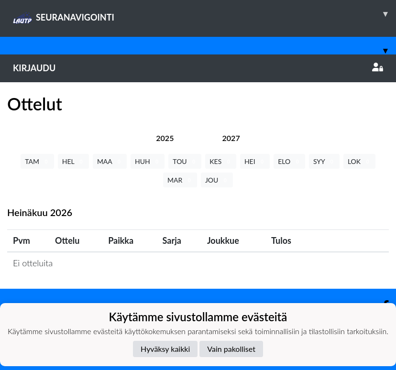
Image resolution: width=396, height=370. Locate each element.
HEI (254, 161)
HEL (73, 161)
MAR (180, 180)
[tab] (164, 138)
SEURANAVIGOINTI (204, 14)
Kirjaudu (198, 68)
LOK (359, 161)
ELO (289, 161)
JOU (217, 180)
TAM (37, 161)
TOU (185, 161)
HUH (147, 161)
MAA (109, 161)
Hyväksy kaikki (165, 348)
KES (220, 161)
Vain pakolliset (231, 348)
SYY (324, 161)
